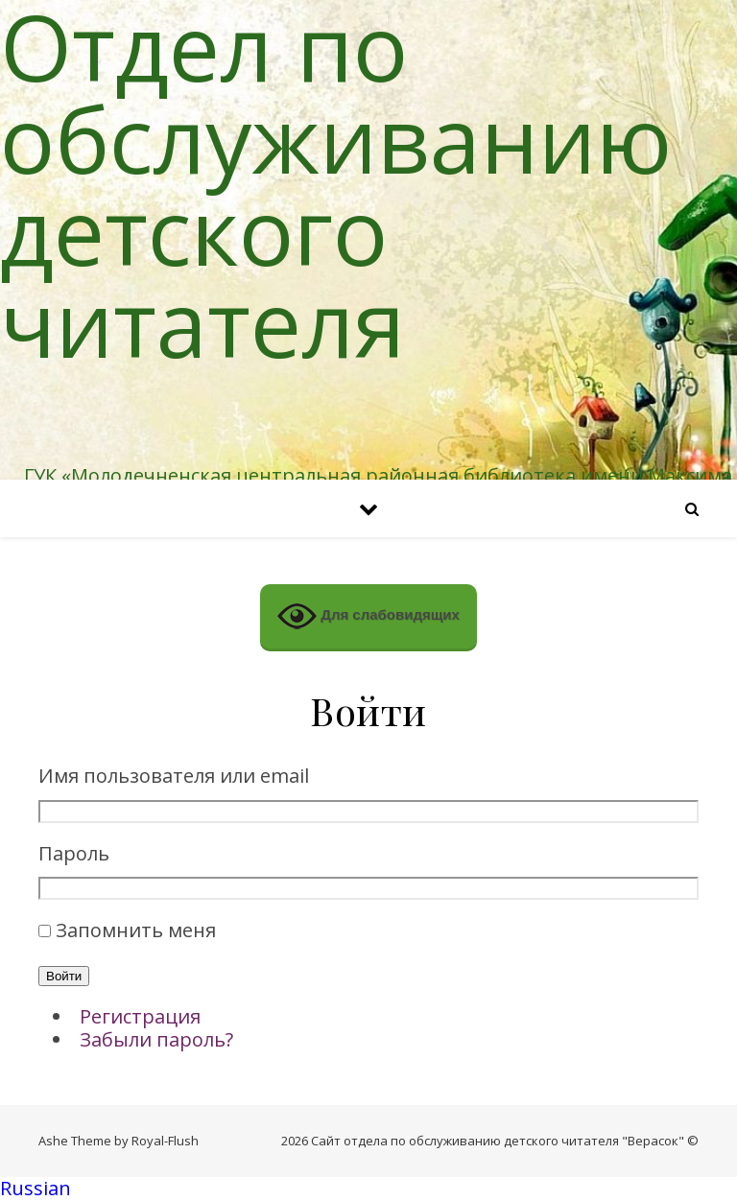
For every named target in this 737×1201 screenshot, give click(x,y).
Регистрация (140, 1016)
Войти (64, 976)
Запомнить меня (136, 930)
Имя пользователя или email (173, 777)
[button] (368, 1189)
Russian (35, 1188)
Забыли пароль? (156, 1039)
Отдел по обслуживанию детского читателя (336, 184)
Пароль (73, 854)
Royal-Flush (165, 1140)
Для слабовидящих (368, 616)
